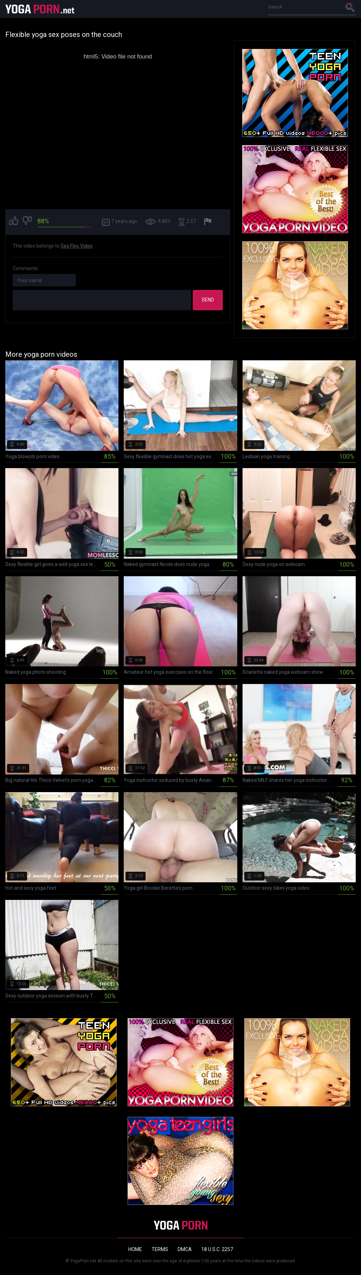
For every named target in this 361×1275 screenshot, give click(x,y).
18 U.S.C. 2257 (217, 1249)
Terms (160, 1249)
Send (208, 300)
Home (135, 1249)
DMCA (185, 1249)
